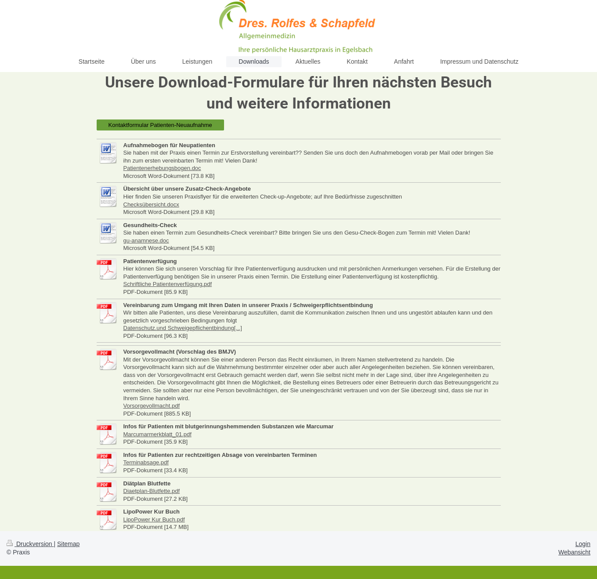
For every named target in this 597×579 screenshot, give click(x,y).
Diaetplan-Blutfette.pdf (151, 491)
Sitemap (68, 543)
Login (582, 543)
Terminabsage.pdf (146, 462)
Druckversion (30, 543)
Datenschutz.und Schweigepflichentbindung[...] (182, 328)
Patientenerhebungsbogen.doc (162, 168)
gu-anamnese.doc (146, 240)
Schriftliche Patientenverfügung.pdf (167, 284)
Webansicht (574, 552)
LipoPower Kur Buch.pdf (154, 519)
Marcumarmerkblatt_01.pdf (157, 434)
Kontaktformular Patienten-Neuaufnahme (160, 125)
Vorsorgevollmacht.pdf (151, 405)
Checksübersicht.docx (151, 204)
